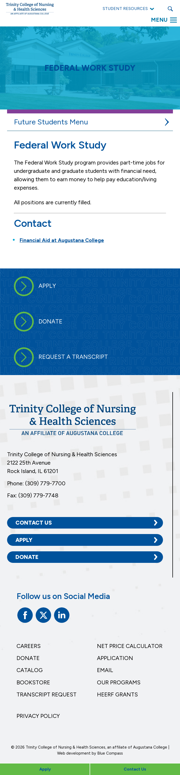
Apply (23, 540)
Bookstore (33, 682)
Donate (27, 557)
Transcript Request (47, 694)
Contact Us (33, 522)
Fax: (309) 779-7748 (32, 495)
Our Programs (118, 682)
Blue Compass (110, 753)
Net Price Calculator (129, 646)
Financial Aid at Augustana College (62, 240)
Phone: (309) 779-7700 (36, 483)
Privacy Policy (38, 716)
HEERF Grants (117, 694)
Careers (29, 646)
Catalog (30, 670)
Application (115, 658)
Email (105, 670)
